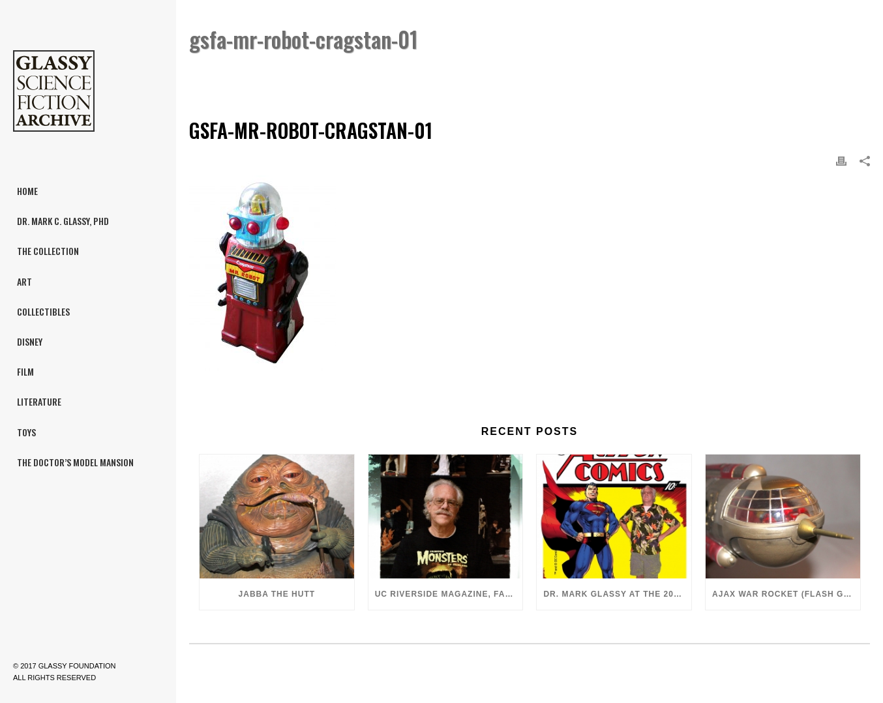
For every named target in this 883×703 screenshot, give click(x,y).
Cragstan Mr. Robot (689, 72)
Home (625, 72)
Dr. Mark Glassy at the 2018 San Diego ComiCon (617, 594)
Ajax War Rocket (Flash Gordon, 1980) (786, 594)
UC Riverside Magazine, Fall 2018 (449, 594)
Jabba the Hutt (277, 594)
